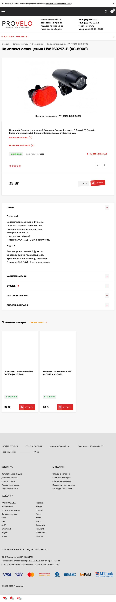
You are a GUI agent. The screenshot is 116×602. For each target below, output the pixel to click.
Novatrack (40, 532)
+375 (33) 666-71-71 (9, 446)
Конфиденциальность (62, 489)
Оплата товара (8, 481)
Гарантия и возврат (61, 477)
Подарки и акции (9, 489)
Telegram (89, 26)
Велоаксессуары (9, 514)
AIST (3, 525)
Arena (38, 518)
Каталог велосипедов (11, 474)
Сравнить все (38, 322)
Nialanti (39, 510)
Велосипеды (7, 506)
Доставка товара (9, 477)
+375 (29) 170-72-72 (33, 446)
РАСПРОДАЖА (8, 503)
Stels (3, 518)
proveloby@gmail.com (60, 446)
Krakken (39, 503)
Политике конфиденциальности (58, 4)
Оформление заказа (61, 481)
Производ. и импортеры (63, 485)
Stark (38, 521)
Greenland (6, 529)
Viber (81, 26)
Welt (3, 521)
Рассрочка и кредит (10, 485)
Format (39, 536)
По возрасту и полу (10, 510)
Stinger (39, 506)
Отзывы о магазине (61, 474)
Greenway (40, 525)
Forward (40, 529)
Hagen (4, 532)
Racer (38, 514)
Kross (4, 536)
